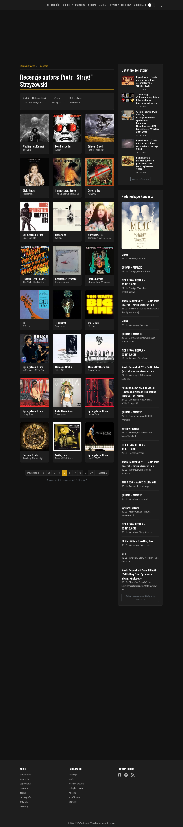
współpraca (74, 797)
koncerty (24, 779)
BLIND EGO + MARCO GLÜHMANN (139, 482)
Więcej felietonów (140, 179)
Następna (101, 472)
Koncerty (68, 5)
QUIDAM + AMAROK (132, 267)
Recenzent (75, 102)
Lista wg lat (56, 102)
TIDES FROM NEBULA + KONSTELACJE (133, 282)
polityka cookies (77, 788)
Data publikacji (39, 98)
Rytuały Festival (130, 428)
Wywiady (114, 5)
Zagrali (103, 5)
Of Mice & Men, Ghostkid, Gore (137, 541)
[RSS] (133, 775)
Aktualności (53, 5)
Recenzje (92, 5)
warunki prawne (76, 783)
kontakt (72, 802)
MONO (125, 255)
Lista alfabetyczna (34, 102)
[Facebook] (119, 775)
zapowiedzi (25, 783)
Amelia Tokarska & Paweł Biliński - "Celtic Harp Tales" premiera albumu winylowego (139, 574)
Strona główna (27, 65)
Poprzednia (33, 472)
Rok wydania (75, 98)
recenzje (24, 788)
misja (71, 779)
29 (91, 472)
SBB (124, 554)
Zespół (57, 98)
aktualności (25, 774)
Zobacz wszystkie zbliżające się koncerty (140, 598)
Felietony (126, 5)
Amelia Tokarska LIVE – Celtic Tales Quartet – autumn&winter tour (140, 303)
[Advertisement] (91, 35)
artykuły (24, 802)
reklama (72, 792)
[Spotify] (126, 775)
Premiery (80, 5)
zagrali (23, 792)
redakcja (73, 774)
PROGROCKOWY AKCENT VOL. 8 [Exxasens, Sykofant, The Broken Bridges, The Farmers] (139, 392)
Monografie (140, 5)
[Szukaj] (160, 5)
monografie (25, 797)
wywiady (24, 806)
